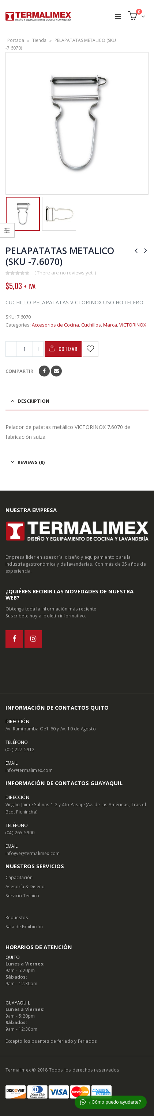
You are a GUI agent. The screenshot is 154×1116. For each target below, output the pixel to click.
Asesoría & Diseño (25, 886)
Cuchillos (91, 324)
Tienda (39, 40)
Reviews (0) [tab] (31, 462)
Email (56, 371)
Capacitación (19, 877)
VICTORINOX (132, 324)
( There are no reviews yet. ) (65, 272)
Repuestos (16, 917)
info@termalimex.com (29, 770)
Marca (110, 324)
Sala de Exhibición (24, 926)
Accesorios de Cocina (55, 324)
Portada (15, 40)
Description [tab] (33, 401)
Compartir (19, 371)
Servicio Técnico (22, 895)
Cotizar (68, 348)
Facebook (44, 371)
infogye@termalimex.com (32, 853)
